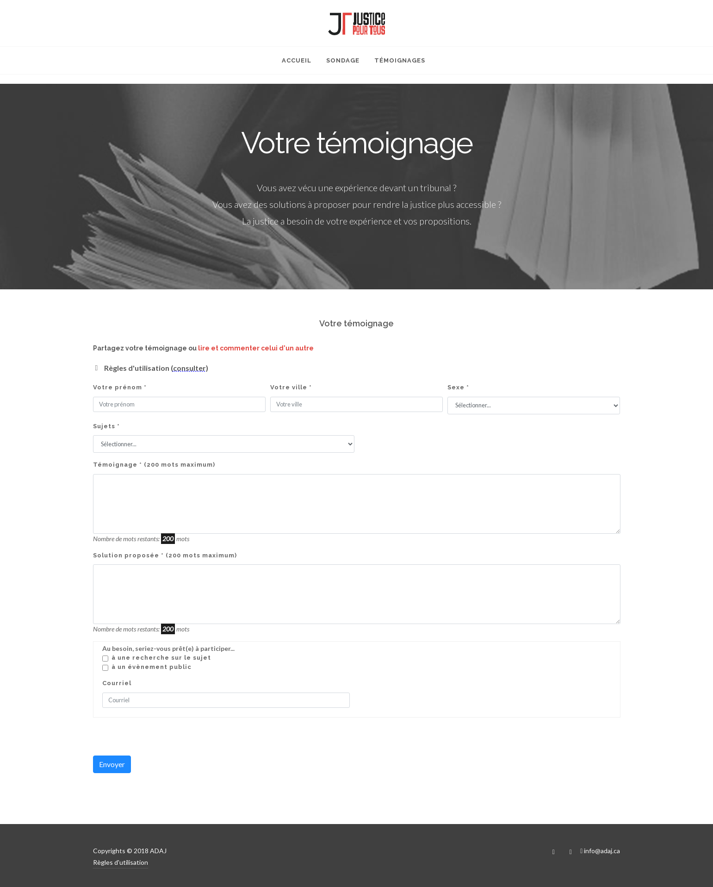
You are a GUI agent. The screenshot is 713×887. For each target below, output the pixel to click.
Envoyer (112, 764)
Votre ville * (291, 387)
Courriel (116, 683)
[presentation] (163, 737)
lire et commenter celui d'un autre (256, 348)
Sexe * (458, 387)
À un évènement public (152, 666)
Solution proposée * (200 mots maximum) (165, 555)
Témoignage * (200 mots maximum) (154, 464)
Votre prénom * (120, 387)
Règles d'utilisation (120, 862)
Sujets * (106, 426)
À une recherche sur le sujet (161, 657)
